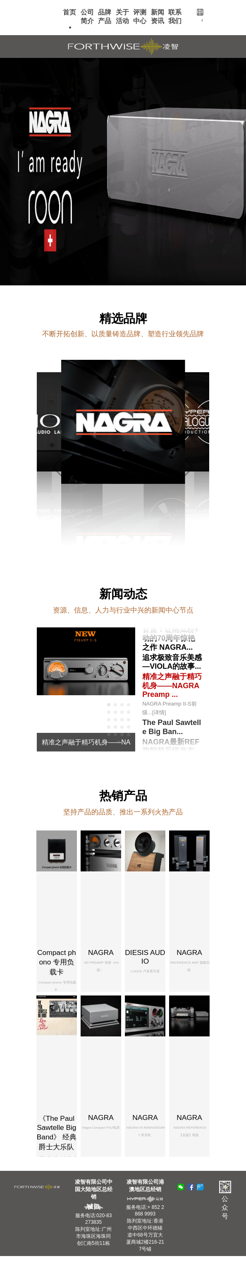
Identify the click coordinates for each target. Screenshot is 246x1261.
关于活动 (122, 16)
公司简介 (87, 16)
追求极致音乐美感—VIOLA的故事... (172, 661)
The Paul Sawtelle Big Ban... (171, 727)
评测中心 (139, 16)
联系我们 (175, 16)
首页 (69, 12)
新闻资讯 (157, 16)
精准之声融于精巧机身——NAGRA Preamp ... (172, 694)
